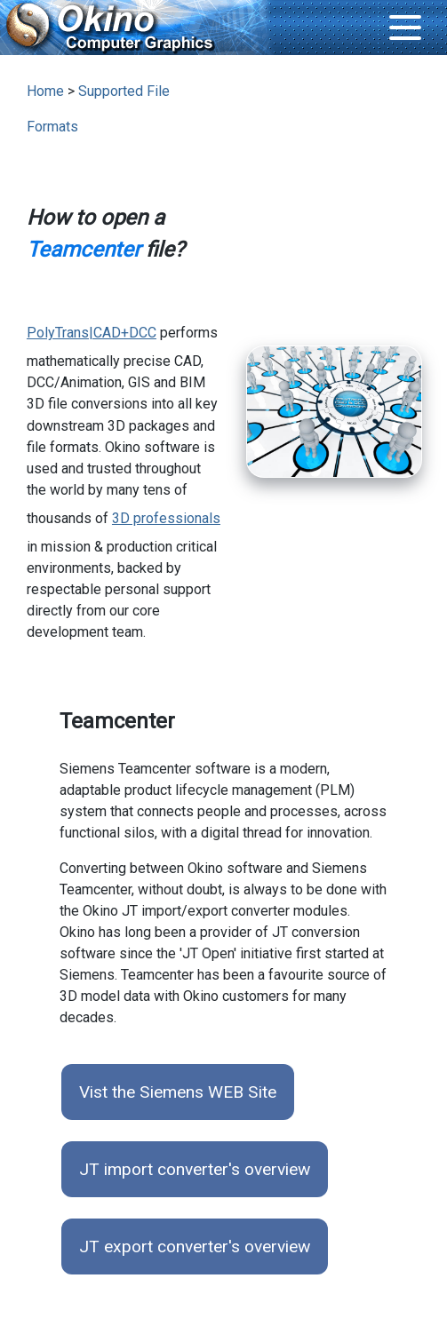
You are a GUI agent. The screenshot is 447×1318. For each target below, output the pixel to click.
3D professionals (166, 518)
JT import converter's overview (194, 1169)
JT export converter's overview (194, 1246)
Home (45, 91)
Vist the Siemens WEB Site (177, 1092)
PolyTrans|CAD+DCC (91, 332)
